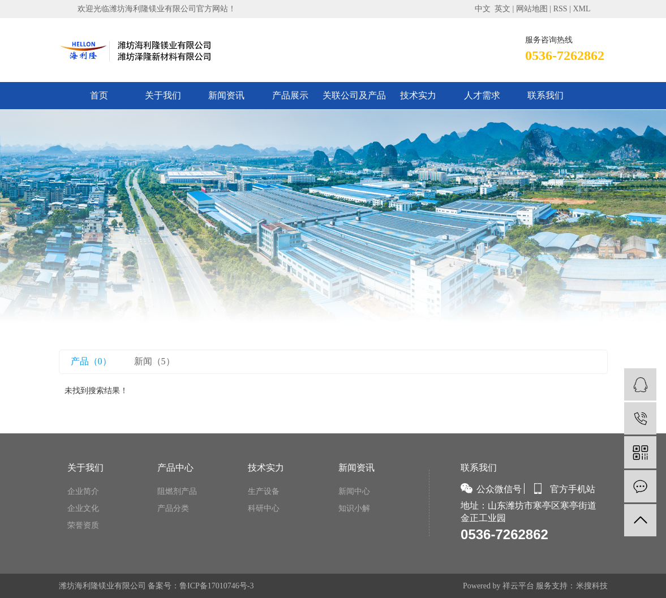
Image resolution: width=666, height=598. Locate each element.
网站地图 (532, 9)
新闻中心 (354, 491)
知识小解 (354, 508)
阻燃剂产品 (177, 491)
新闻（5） (154, 361)
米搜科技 (592, 586)
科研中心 (264, 508)
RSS (560, 9)
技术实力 (418, 95)
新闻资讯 (226, 95)
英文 (502, 9)
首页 (99, 95)
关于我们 (163, 95)
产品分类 (173, 508)
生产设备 (264, 491)
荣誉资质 (83, 525)
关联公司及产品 (354, 95)
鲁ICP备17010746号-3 (216, 586)
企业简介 (83, 491)
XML (581, 9)
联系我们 (545, 95)
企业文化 (83, 508)
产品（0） (91, 361)
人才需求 (482, 95)
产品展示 (290, 95)
